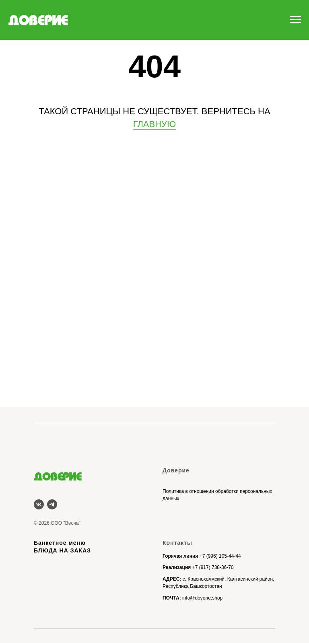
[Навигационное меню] (295, 20)
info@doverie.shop (202, 598)
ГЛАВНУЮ (154, 124)
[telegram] (52, 504)
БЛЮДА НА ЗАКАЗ (62, 550)
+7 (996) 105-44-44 (220, 556)
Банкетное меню (60, 543)
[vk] (39, 504)
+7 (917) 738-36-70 (213, 567)
